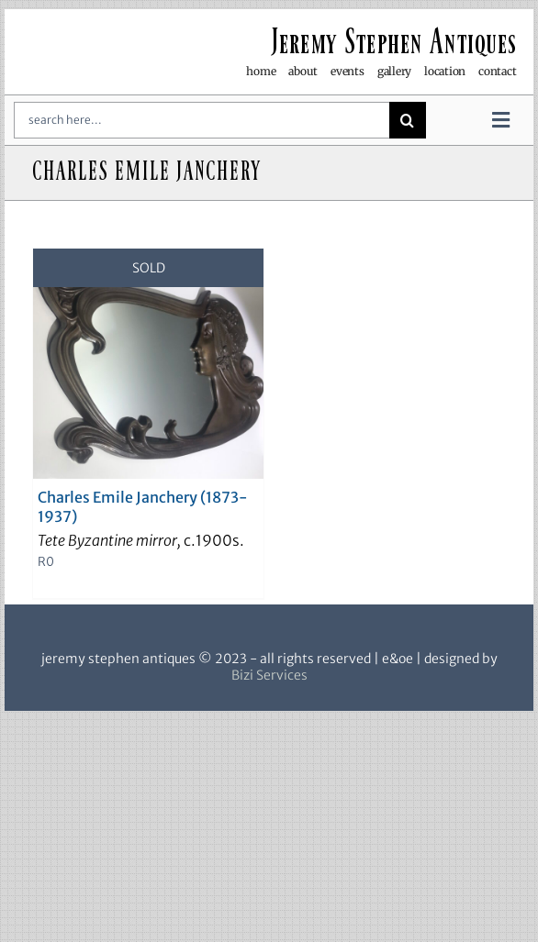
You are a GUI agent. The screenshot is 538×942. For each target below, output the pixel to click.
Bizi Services (269, 675)
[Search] (407, 120)
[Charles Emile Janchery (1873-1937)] (148, 364)
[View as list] (284, 220)
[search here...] (201, 120)
